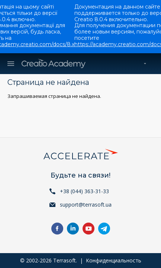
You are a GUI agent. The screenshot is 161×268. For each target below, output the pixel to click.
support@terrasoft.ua (86, 204)
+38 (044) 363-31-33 (84, 191)
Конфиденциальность (113, 260)
